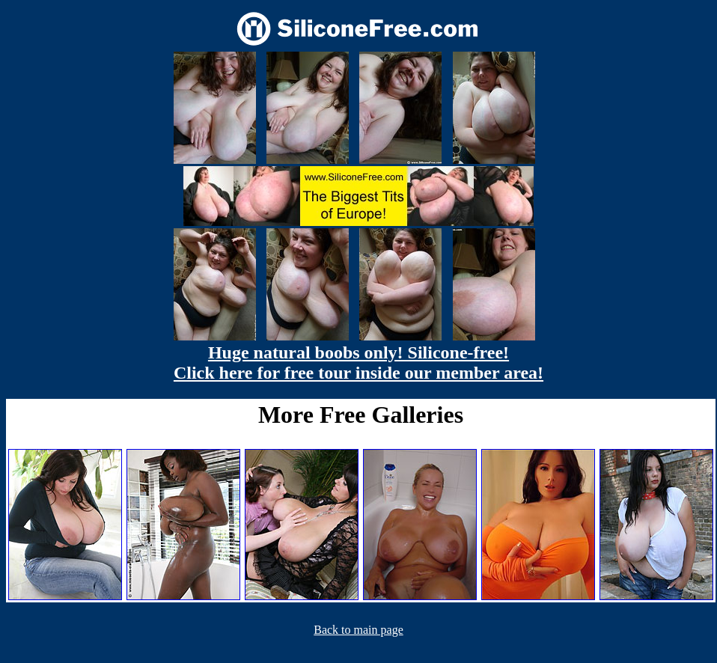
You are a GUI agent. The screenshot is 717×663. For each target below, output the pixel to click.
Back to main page (358, 629)
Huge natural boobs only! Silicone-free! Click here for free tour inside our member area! (358, 362)
